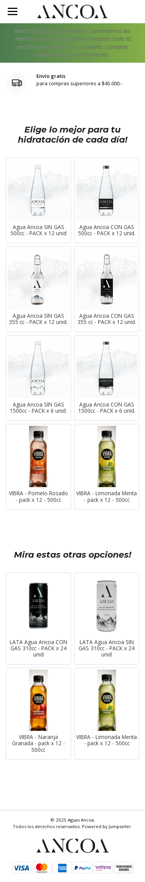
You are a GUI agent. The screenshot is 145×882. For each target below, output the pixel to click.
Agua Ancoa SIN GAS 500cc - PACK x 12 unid (38, 230)
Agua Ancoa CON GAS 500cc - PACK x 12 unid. (106, 230)
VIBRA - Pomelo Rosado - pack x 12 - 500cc (38, 496)
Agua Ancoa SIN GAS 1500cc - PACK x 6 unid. (38, 407)
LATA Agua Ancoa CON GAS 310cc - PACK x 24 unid (38, 648)
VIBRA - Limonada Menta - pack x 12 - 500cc (106, 496)
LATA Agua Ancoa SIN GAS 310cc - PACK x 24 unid (106, 648)
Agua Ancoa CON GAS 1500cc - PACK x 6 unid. (106, 407)
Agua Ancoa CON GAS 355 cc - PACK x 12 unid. (106, 319)
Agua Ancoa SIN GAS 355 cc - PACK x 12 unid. (38, 319)
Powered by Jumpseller (106, 826)
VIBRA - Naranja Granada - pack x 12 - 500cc (38, 743)
